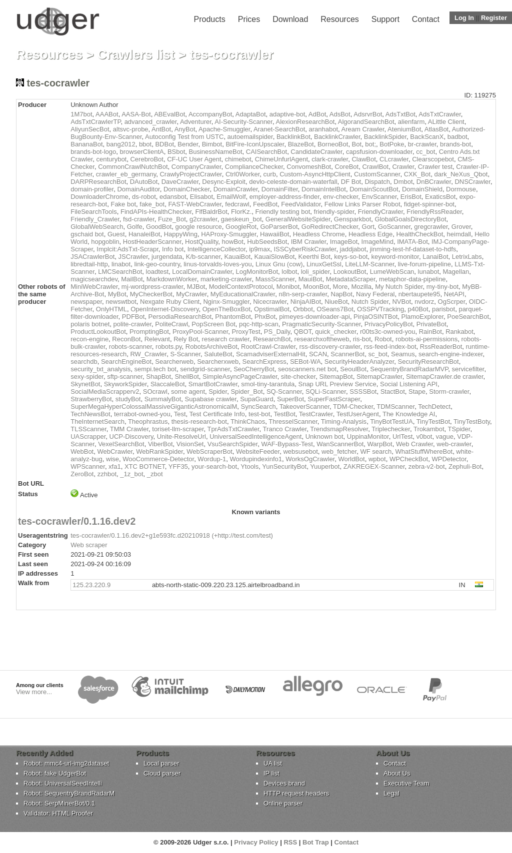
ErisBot (411, 196)
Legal (392, 793)
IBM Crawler (308, 241)
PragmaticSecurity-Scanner (321, 324)
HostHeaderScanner (152, 241)
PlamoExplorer (423, 316)
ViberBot (160, 444)
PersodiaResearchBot (180, 316)
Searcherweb (174, 361)
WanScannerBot (340, 444)
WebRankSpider (159, 451)
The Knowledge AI (409, 414)
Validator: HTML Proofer (58, 813)
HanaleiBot (144, 234)
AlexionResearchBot (305, 121)
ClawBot (364, 159)
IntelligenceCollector (217, 249)
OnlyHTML (111, 309)
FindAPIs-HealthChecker (156, 211)
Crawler (403, 166)
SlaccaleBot (167, 384)
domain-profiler (92, 189)
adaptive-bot (288, 114)
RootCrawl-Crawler (268, 346)
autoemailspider (250, 136)
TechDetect (434, 406)
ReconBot (126, 339)
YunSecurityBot (284, 466)
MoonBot (316, 286)
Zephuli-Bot (465, 466)
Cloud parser (162, 773)
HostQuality (201, 241)
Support (386, 19)
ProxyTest (246, 331)
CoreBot (346, 166)
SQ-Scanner (284, 391)
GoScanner (394, 226)
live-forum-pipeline (424, 264)
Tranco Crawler (285, 429)
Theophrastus (148, 421)
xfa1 (114, 466)
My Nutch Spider (398, 286)
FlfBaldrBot (212, 211)
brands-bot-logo (93, 151)
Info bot (173, 249)
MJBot (196, 286)
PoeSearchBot (468, 316)
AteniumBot (404, 129)
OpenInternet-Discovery (164, 309)
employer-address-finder (285, 196)
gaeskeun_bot (241, 219)
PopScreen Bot (213, 324)
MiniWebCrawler (94, 286)
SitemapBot (335, 376)
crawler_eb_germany (126, 174)
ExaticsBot (440, 196)
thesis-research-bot (199, 421)
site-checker (298, 376)
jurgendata (167, 256)
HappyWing (181, 234)
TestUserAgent (357, 414)
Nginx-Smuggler (226, 301)
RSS (290, 842)
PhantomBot (233, 316)
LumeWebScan (392, 271)
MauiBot (310, 279)
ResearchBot (271, 339)
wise (112, 459)
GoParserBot (279, 226)
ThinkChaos (247, 421)
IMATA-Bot (412, 241)
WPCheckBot (409, 459)
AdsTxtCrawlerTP (95, 121)
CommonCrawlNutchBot (133, 166)
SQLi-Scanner (326, 391)
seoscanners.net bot (307, 369)
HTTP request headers (296, 793)
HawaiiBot (275, 234)
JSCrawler (133, 256)
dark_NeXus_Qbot (461, 174)
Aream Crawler (363, 129)
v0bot (424, 436)
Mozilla (361, 286)
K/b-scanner (203, 256)
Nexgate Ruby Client (170, 301)
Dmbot (403, 181)
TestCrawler (316, 414)
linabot (121, 264)
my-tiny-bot (442, 286)
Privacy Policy (256, 842)
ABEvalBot (169, 114)
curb (270, 174)
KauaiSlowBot (274, 256)
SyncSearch (258, 406)
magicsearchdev (94, 279)
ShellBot (186, 376)
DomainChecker (187, 189)
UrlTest (402, 436)
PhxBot (265, 316)
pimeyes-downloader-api (314, 316)
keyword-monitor (395, 256)
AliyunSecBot (89, 129)
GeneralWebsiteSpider (298, 219)
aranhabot (323, 129)
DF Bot (351, 181)
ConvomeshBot (308, 166)
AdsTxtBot (401, 114)
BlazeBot (301, 144)
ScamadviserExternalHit (271, 354)
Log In (464, 17)
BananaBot (86, 144)
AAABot (107, 114)
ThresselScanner (293, 421)
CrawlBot (375, 166)
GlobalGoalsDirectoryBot (410, 219)
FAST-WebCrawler (195, 204)
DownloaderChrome (99, 196)
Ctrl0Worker (243, 174)
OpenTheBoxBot (226, 309)
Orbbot (303, 309)
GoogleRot (241, 226)
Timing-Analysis (343, 421)
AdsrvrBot (368, 114)
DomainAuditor (138, 189)
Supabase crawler (210, 399)
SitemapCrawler (379, 376)
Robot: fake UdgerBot (55, 773)
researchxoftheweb (322, 339)
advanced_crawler (150, 121)
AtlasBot (436, 129)
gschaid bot (87, 234)
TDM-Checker (353, 406)
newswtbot (121, 301)
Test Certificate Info (217, 414)
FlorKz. (241, 211)
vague (445, 436)
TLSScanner (88, 429)
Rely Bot (186, 339)
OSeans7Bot (335, 309)
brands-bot (455, 144)
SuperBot (290, 399)
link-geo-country (157, 264)
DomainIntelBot (324, 189)
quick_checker (335, 331)
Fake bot (123, 204)
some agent (188, 391)
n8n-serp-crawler (302, 294)
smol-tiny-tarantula (267, 384)
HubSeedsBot (267, 241)
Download (290, 19)
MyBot (117, 294)
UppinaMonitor (368, 436)
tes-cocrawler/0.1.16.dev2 (77, 521)
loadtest (157, 271)
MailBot (131, 279)
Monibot (288, 286)
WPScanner (87, 466)
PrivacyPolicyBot (388, 324)
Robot (383, 339)
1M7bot (81, 114)
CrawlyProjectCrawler (191, 174)
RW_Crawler (148, 354)
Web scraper (88, 545)
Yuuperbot (325, 466)
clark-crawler (330, 159)
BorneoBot (333, 144)
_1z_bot (131, 474)
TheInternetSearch (97, 421)
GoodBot (159, 226)
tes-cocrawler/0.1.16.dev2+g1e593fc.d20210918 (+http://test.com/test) (171, 535)
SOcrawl (155, 391)
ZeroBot (82, 474)
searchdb (83, 361)
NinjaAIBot (305, 301)
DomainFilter (280, 189)
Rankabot (460, 331)
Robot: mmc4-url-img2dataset (66, 763)
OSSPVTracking (380, 309)
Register (494, 17)
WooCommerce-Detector (158, 459)
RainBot (430, 331)
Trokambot (429, 429)
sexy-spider (87, 376)
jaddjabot (353, 249)
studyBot (128, 399)
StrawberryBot (91, 399)
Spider (217, 391)
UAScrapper (88, 436)
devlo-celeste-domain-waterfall (293, 181)
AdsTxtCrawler (439, 114)
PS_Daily (277, 331)
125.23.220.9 (91, 585)
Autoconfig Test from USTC (184, 136)
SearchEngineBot (126, 361)
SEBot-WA (305, 361)
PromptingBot (149, 331)
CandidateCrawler (316, 151)
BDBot (164, 144)
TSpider (459, 429)
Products (210, 19)
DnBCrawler (433, 181)
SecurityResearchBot (428, 361)
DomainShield (422, 189)
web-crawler (453, 444)
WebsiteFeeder (258, 451)
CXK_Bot (417, 174)
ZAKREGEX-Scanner (374, 466)
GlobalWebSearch (96, 226)
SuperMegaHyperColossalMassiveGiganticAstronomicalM (153, 406)
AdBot (317, 114)
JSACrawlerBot (92, 256)
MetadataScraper (351, 279)
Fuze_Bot (172, 219)
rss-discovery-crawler (329, 346)
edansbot (173, 196)
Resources (339, 19)
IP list (272, 773)
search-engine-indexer (450, 354)
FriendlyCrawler (380, 211)
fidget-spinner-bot (429, 204)
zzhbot (107, 474)
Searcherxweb (217, 361)
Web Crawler (414, 444)
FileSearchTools (93, 211)
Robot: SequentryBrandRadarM (69, 793)
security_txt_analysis (100, 369)
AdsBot (340, 114)
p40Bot (418, 309)
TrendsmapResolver (339, 429)
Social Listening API (409, 384)
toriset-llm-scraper (178, 429)
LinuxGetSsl (324, 264)
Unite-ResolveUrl (181, 436)
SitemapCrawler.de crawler (445, 376)
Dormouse (461, 189)
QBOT (303, 331)
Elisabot (201, 196)
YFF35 (178, 466)
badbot (458, 136)
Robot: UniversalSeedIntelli (63, 783)
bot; (370, 144)
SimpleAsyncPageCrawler (240, 376)
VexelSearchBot (121, 444)
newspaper (86, 301)
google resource (199, 226)
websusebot (300, 451)
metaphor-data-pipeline (412, 279)
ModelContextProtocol (241, 286)
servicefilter (468, 369)
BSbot (176, 151)
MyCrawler (191, 294)
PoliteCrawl (171, 324)
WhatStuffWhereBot (423, 451)
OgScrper (452, 301)
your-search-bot (214, 466)
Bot (357, 144)
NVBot (401, 301)
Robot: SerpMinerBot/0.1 (59, 803)
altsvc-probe (130, 129)
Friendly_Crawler (95, 219)
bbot (145, 144)
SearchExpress (264, 361)
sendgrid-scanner (205, 369)
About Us (397, 773)
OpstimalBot (272, 309)
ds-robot (144, 196)
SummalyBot (163, 399)
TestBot (284, 414)
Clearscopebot (433, 159)
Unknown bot (325, 436)
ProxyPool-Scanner (200, 331)
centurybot (111, 159)
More (340, 286)
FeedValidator (300, 204)
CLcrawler (394, 159)
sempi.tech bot (155, 369)
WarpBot (380, 444)
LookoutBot (350, 271)
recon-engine (89, 339)
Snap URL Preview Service (337, 384)
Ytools (249, 466)
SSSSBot (363, 391)
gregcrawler (431, 226)
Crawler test (435, 166)
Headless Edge (370, 234)
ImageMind (378, 241)
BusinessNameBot (215, 151)
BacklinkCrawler (337, 136)
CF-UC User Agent (194, 159)
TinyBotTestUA (391, 421)
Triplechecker (391, 429)
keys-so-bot (351, 256)
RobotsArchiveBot (212, 346)
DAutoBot (144, 181)
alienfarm (411, 121)
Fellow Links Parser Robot (362, 204)
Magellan (455, 271)
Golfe (134, 226)
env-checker (340, 196)
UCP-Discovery (132, 436)
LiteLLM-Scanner (369, 264)
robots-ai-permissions (427, 339)
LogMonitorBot (257, 271)
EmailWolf (231, 196)
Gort (368, 226)
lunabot (429, 271)
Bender (188, 144)
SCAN (318, 354)
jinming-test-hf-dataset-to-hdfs (413, 249)
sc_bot (377, 354)
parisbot (443, 309)
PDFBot (133, 316)
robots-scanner (130, 346)
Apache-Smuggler (224, 129)
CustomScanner (377, 174)
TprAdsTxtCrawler (234, 429)
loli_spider (315, 271)
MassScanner (275, 279)
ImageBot (344, 241)
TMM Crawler (129, 429)
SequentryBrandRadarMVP (409, 369)
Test (180, 414)
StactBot (392, 391)
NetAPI (454, 294)
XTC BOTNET (144, 466)
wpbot (377, 459)
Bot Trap (315, 842)
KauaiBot (237, 256)
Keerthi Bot (314, 256)
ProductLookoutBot (98, 331)
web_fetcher (339, 451)
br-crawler (422, 144)
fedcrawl (237, 204)
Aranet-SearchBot (279, 129)
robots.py (169, 346)
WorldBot (351, 459)
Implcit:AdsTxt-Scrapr (127, 249)
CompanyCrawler (197, 166)
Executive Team (407, 783)
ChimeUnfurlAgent (281, 159)
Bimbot (212, 144)
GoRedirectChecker (330, 226)
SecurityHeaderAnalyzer (359, 361)
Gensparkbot (352, 219)
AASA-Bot (136, 114)
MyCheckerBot (151, 294)
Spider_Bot (246, 391)
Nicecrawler (269, 301)
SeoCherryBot (254, 369)
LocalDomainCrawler (202, 271)
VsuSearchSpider (233, 444)
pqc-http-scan (258, 324)
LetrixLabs (467, 256)
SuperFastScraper (334, 399)
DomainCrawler (236, 189)
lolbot (289, 271)
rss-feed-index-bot (390, 346)
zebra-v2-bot (426, 466)
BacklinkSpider (385, 136)
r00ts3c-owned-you (388, 331)
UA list (273, 763)
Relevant (157, 339)
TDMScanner (395, 406)
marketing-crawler (226, 279)
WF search (376, 451)
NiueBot (336, 301)
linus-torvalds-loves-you (218, 264)
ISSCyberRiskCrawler (305, 249)
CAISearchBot (266, 151)
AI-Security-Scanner (243, 121)
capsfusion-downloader (379, 151)
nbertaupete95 (419, 294)
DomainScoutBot (374, 189)
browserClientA (142, 151)
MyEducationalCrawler (242, 294)
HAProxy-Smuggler (228, 234)
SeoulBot (353, 369)
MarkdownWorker (171, 279)
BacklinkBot (293, 136)
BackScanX (427, 136)
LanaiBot (435, 256)
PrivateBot (431, 324)
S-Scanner (185, 354)
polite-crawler (133, 324)
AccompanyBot (210, 114)
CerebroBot (146, 159)
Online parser (283, 803)
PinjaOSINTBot (376, 316)
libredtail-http (89, 264)
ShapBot (158, 376)
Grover (461, 226)
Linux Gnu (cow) (279, 264)
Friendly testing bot (282, 211)
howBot (233, 241)
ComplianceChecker (254, 166)
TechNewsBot (90, 414)
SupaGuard (257, 399)
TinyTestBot (433, 421)
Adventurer (196, 121)
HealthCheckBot (419, 234)
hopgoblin (105, 241)
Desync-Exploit (224, 181)
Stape (417, 391)
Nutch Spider (370, 301)
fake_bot (152, 204)
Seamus (403, 354)
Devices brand (284, 783)
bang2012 (121, 144)
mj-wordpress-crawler (153, 286)
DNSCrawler (472, 181)
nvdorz (424, 301)
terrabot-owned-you (142, 414)
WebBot (82, 451)
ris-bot (362, 339)
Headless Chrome (319, 234)
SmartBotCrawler (213, 384)
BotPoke (392, 144)
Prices (249, 19)
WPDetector (449, 459)
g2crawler (204, 219)
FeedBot (265, 204)
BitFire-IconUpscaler (255, 144)
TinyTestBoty (472, 421)
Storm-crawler (449, 391)
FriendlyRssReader (434, 211)
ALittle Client (446, 121)
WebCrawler (114, 451)
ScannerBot (347, 354)
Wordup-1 (212, 459)
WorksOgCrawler (310, 459)
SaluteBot (218, 354)
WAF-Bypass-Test (287, 444)
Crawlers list (136, 54)
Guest (116, 234)
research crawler (226, 339)
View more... (34, 692)
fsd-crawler (138, 219)
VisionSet (190, 444)
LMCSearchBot (120, 271)
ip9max (259, 249)
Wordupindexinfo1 (256, 459)
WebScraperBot (209, 451)
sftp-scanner (124, 376)
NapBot (341, 294)
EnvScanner (379, 196)
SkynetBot (85, 384)
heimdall (459, 234)
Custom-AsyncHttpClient (315, 174)
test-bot (259, 414)
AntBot (161, 129)
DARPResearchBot (98, 181)
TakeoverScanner (305, 406)
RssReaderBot (441, 346)
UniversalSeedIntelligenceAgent (256, 436)
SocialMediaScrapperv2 (104, 391)
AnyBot (185, 129)
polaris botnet (90, 324)
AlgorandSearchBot (366, 121)
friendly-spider (334, 211)
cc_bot (425, 151)
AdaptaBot (251, 114)
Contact (426, 19)
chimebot (238, 159)
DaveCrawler (180, 181)
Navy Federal (375, 294)
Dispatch (377, 181)
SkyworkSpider (125, 384)
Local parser (162, 763)
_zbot (155, 474)
